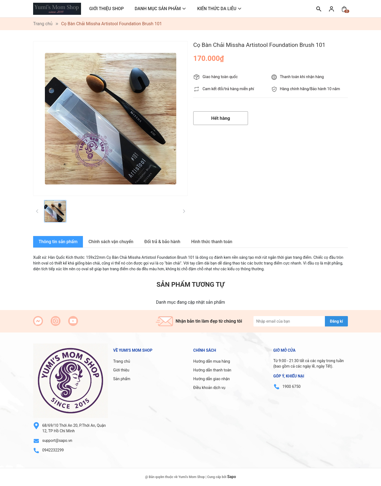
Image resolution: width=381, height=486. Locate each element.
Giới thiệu (121, 370)
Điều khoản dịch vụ (209, 387)
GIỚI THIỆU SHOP (106, 8)
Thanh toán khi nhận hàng (302, 77)
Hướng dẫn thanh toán (212, 370)
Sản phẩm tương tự (190, 284)
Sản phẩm (122, 379)
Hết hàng (220, 118)
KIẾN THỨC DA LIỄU (216, 8)
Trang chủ (121, 361)
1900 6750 (291, 386)
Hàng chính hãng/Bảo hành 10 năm (310, 89)
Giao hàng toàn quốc (220, 77)
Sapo (231, 476)
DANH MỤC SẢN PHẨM (158, 8)
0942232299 (53, 450)
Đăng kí (336, 321)
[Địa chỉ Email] (300, 321)
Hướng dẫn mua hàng (211, 361)
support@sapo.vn (57, 440)
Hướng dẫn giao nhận (211, 379)
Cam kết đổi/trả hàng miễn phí (228, 89)
